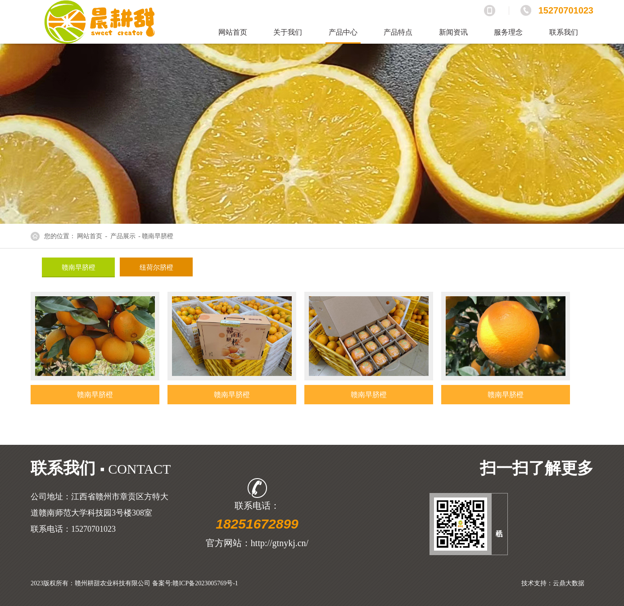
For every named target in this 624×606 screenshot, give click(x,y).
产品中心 (343, 32)
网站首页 (232, 32)
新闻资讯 (453, 32)
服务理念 (508, 32)
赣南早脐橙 (78, 267)
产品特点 (398, 32)
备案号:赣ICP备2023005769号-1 (195, 583)
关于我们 (287, 32)
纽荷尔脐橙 (156, 267)
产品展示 (123, 236)
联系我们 (563, 32)
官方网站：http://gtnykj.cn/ (257, 543)
